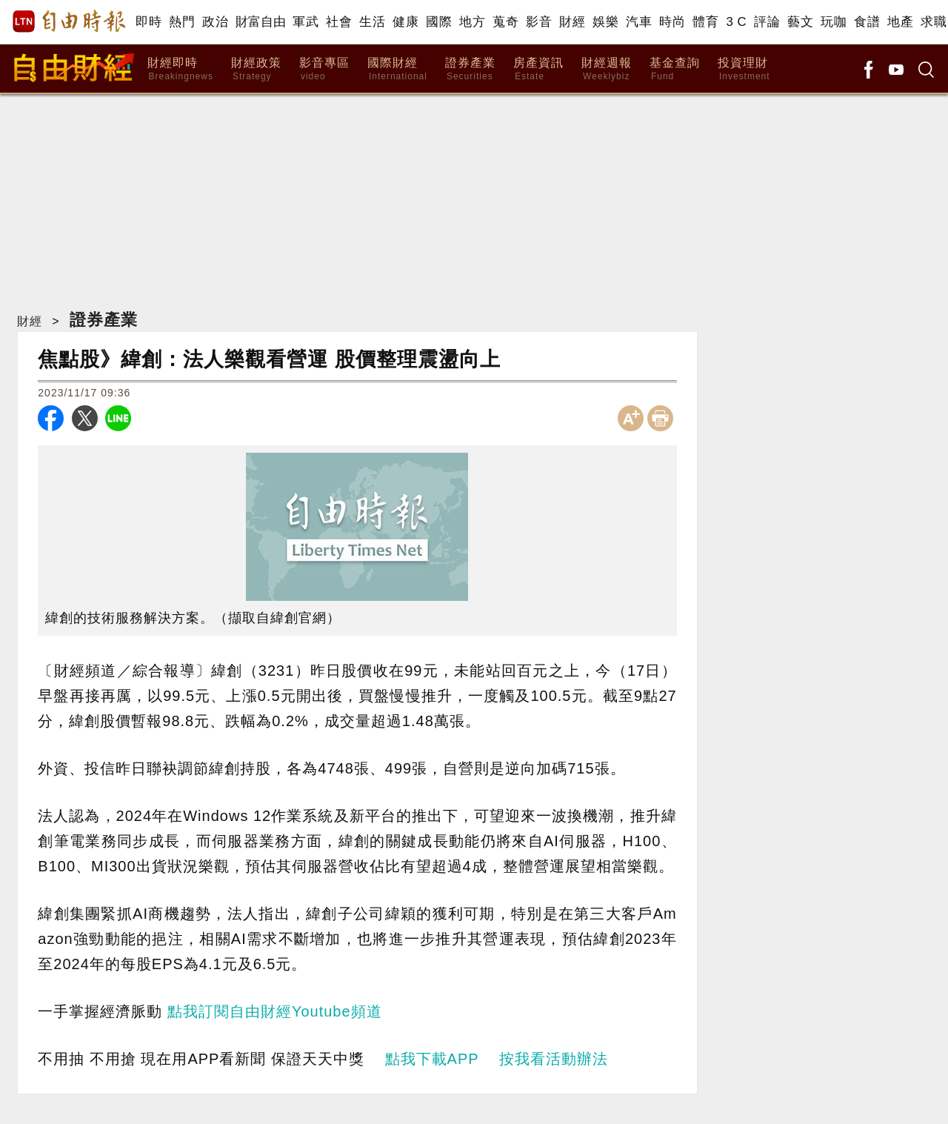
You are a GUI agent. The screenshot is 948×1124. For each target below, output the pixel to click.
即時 (148, 22)
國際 (439, 22)
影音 (539, 22)
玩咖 (834, 22)
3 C (736, 22)
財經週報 (606, 69)
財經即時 (180, 69)
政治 (215, 22)
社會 (339, 22)
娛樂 (605, 22)
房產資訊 (538, 69)
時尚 (672, 22)
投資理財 (744, 69)
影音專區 (324, 69)
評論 (767, 22)
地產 (900, 22)
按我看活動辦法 (553, 1059)
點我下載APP (432, 1059)
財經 (572, 22)
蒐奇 (505, 22)
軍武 (305, 22)
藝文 (800, 22)
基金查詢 (675, 69)
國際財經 (397, 69)
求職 (934, 22)
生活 (372, 22)
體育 (705, 22)
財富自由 (260, 22)
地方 (472, 22)
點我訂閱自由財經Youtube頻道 (274, 1011)
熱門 (182, 22)
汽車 (639, 22)
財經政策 (256, 69)
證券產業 (470, 69)
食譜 (867, 22)
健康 (405, 22)
